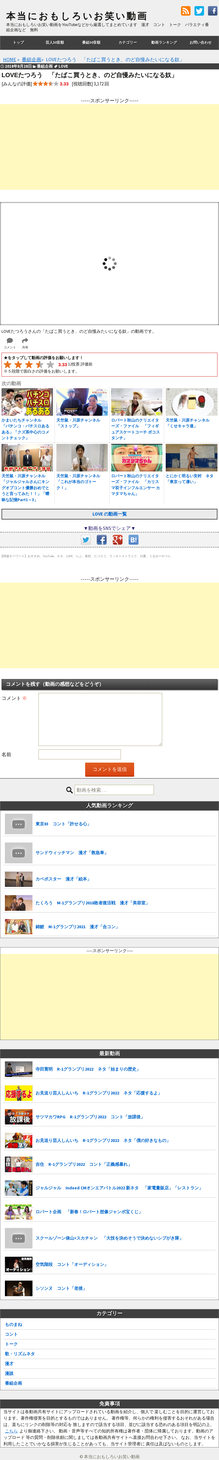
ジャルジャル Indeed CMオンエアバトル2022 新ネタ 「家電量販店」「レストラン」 (119, 1188)
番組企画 (13, 1383)
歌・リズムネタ (20, 1354)
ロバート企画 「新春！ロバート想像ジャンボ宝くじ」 (89, 1211)
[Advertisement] (109, 147)
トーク (11, 1344)
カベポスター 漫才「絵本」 (63, 879)
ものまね (13, 1324)
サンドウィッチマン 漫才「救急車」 (72, 852)
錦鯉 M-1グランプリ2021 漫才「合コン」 (78, 926)
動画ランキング (164, 42)
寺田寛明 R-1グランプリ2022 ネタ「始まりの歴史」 (88, 1069)
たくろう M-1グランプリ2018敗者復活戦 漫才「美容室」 (93, 903)
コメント (14, 698)
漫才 (9, 1363)
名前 (6, 754)
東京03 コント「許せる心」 (63, 824)
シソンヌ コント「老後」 (61, 1288)
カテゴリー (128, 42)
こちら (11, 1431)
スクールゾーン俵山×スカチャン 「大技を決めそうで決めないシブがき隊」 (109, 1238)
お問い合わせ (201, 42)
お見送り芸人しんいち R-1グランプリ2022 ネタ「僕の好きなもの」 (103, 1140)
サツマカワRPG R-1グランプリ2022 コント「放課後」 (90, 1117)
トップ (18, 42)
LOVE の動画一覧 (110, 514)
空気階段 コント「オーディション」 (72, 1264)
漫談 (9, 1373)
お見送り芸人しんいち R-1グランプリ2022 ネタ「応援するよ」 (99, 1093)
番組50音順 (91, 42)
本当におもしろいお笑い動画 (77, 16)
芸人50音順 (55, 42)
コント (11, 1334)
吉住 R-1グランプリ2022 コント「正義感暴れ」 (84, 1164)
